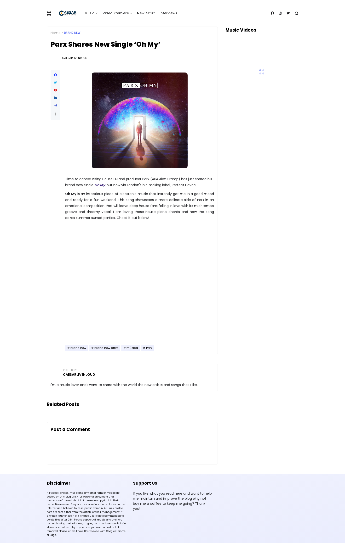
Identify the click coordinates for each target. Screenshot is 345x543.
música (132, 348)
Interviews (168, 13)
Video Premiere (116, 13)
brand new (72, 33)
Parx (149, 348)
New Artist (146, 13)
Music (89, 13)
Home (56, 32)
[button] (55, 114)
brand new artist (106, 348)
